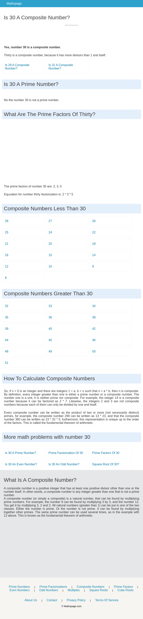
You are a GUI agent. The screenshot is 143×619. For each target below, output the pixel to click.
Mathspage (14, 3)
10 (50, 266)
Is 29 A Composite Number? (17, 66)
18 (94, 243)
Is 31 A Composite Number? (61, 66)
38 (94, 317)
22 (94, 232)
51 (6, 362)
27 (50, 221)
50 (94, 351)
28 (6, 221)
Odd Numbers (48, 590)
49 (50, 351)
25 (6, 232)
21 (6, 243)
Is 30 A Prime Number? (20, 453)
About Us (30, 600)
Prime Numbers (19, 586)
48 (6, 351)
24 (50, 232)
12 (6, 266)
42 (94, 328)
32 (6, 306)
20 (50, 243)
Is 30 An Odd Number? (64, 464)
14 (94, 255)
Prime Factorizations (53, 586)
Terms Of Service (107, 600)
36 (50, 317)
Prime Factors (123, 586)
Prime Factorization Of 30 (66, 453)
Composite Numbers (90, 586)
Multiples (74, 590)
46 (94, 340)
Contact (52, 600)
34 (94, 306)
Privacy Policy (76, 600)
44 (6, 340)
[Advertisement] (71, 32)
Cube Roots (125, 590)
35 (6, 317)
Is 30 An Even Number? (21, 464)
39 (6, 328)
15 (50, 255)
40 (50, 328)
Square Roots (98, 590)
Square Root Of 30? (105, 464)
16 (6, 255)
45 (50, 340)
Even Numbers (19, 590)
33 (50, 306)
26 (94, 221)
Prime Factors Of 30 (105, 453)
